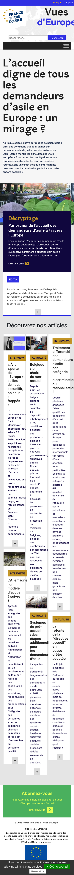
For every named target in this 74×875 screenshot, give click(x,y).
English (69, 2)
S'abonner (37, 810)
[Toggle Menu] (66, 45)
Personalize (37, 871)
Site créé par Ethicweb (36, 829)
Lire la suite (16, 263)
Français (57, 2)
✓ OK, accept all (57, 866)
